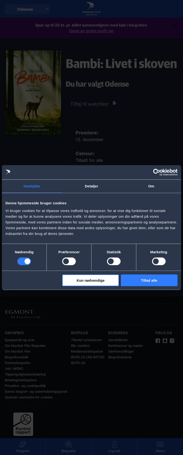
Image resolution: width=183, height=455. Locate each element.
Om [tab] (151, 186)
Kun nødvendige (90, 280)
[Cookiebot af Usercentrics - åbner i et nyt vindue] (157, 172)
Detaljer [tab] (91, 186)
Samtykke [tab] (31, 186)
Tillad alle (149, 280)
